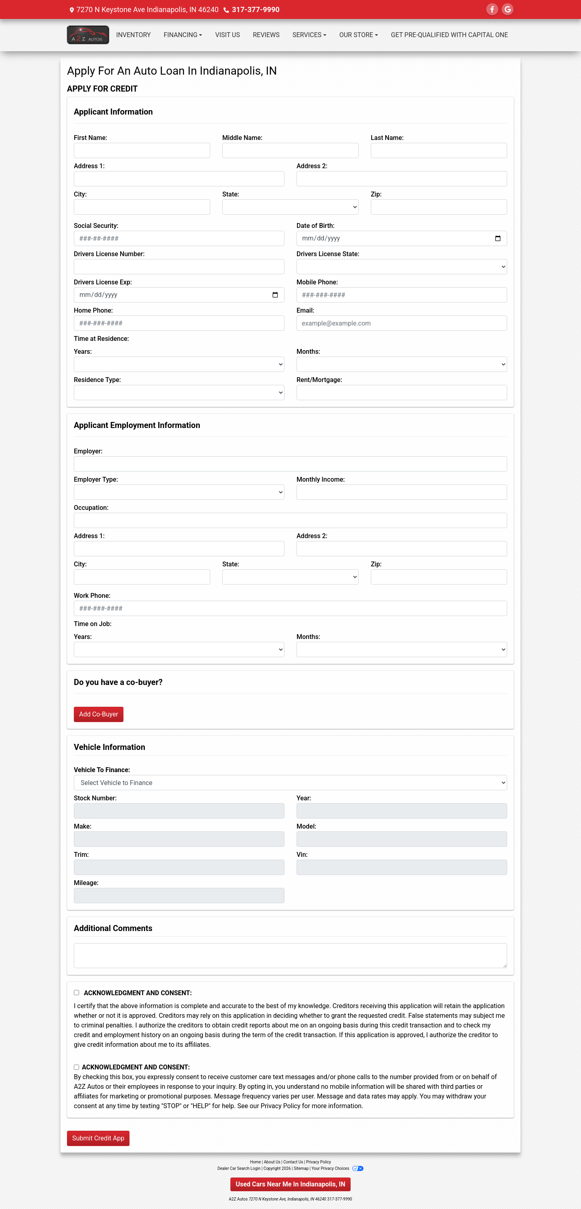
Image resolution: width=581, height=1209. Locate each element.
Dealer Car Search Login (239, 1168)
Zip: (376, 194)
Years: (83, 351)
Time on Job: (92, 624)
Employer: (88, 451)
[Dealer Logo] (88, 35)
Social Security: (96, 226)
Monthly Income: (321, 479)
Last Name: (387, 138)
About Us (272, 1162)
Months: (308, 351)
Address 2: (312, 166)
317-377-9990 (255, 9)
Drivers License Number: (109, 254)
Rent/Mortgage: (319, 380)
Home (255, 1162)
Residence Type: (97, 380)
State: (230, 194)
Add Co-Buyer (98, 714)
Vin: (302, 854)
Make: (83, 826)
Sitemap (301, 1168)
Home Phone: (93, 310)
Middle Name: (242, 138)
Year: (304, 798)
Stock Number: (95, 798)
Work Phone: (92, 595)
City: (80, 194)
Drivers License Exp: (103, 282)
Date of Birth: (315, 226)
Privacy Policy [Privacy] (318, 1162)
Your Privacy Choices (337, 1168)
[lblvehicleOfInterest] (290, 782)
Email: (305, 310)
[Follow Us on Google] (508, 9)
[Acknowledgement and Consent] (76, 992)
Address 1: (89, 166)
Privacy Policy (281, 1106)
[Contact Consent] (76, 1067)
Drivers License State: (328, 254)
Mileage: (86, 883)
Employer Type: (96, 479)
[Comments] (290, 955)
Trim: (81, 854)
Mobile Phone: (317, 282)
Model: (306, 826)
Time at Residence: (101, 338)
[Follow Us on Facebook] (492, 9)
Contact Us (293, 1162)
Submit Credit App (98, 1138)
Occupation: (91, 508)
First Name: (90, 138)
